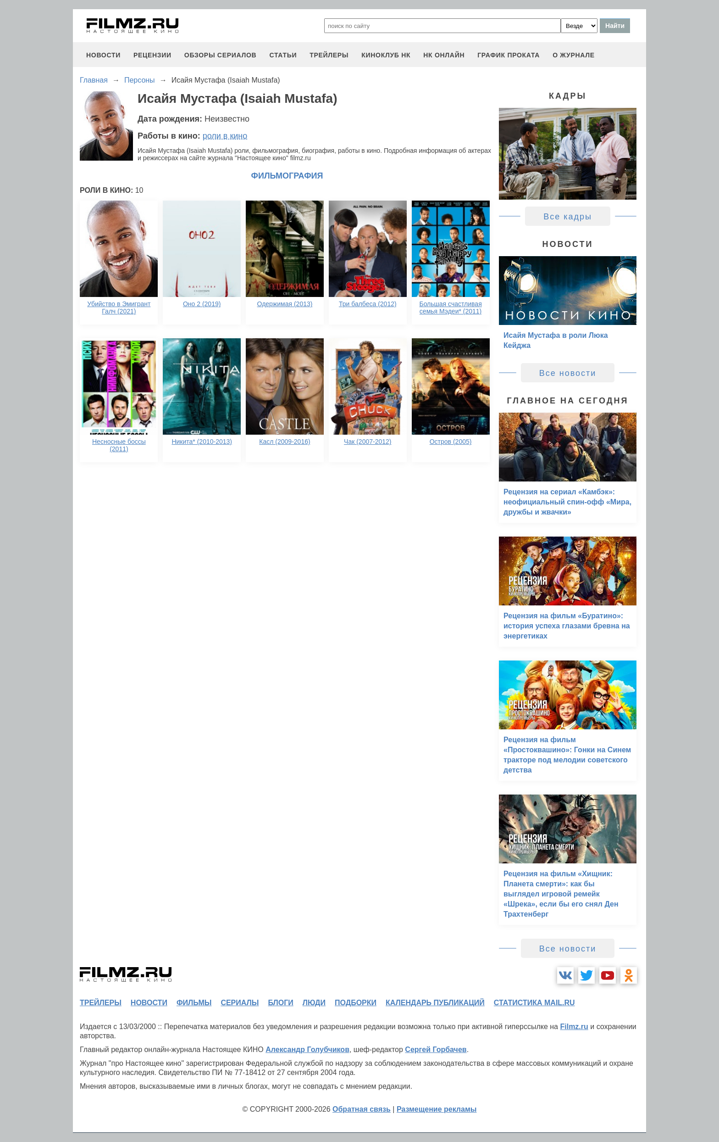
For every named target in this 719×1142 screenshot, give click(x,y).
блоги (280, 1003)
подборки (355, 1003)
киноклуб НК (385, 55)
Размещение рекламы (437, 1109)
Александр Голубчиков (307, 1049)
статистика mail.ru (534, 1003)
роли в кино (225, 135)
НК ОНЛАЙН (444, 55)
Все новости (568, 373)
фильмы (194, 1003)
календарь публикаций (435, 1003)
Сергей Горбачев (435, 1049)
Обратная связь (361, 1109)
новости (103, 55)
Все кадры (567, 216)
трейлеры (329, 55)
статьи (283, 55)
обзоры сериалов (220, 55)
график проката (508, 55)
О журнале (574, 55)
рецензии (152, 55)
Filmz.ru (574, 1026)
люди (314, 1003)
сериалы (240, 1003)
